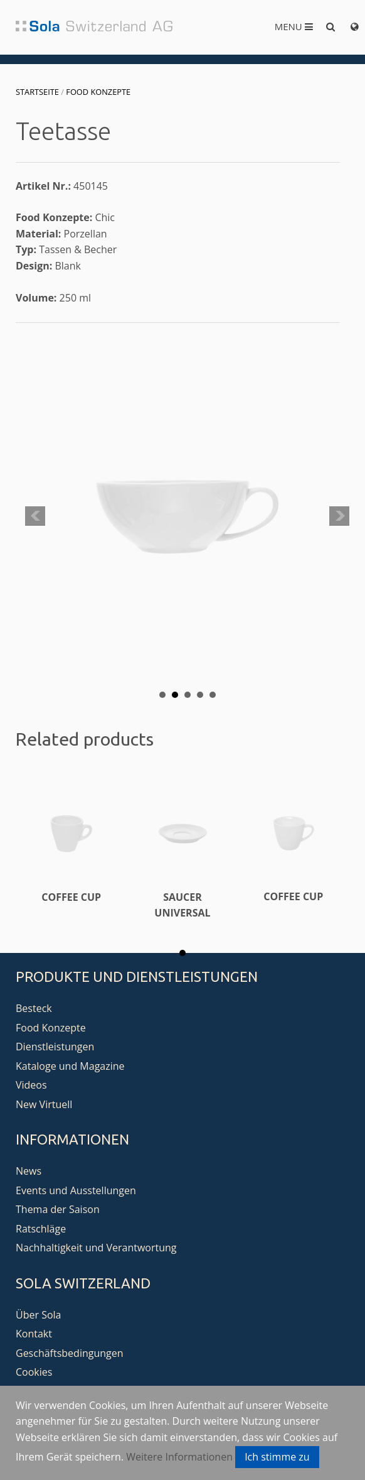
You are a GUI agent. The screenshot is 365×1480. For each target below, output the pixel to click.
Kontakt (34, 1334)
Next (339, 516)
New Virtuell (44, 1104)
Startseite (37, 91)
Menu (294, 26)
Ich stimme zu (277, 1457)
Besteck (34, 1008)
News (28, 1171)
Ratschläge (41, 1229)
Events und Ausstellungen (76, 1190)
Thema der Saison (58, 1209)
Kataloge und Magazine (70, 1066)
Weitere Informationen (179, 1457)
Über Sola (38, 1315)
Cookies (34, 1372)
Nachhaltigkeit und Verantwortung (96, 1247)
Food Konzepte (98, 91)
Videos (31, 1085)
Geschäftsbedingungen (70, 1353)
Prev (35, 516)
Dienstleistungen (55, 1046)
